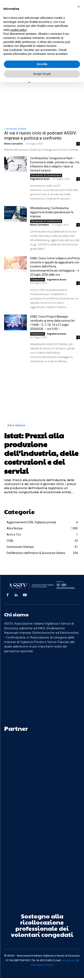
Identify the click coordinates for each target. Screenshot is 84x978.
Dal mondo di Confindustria (46, 175)
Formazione (37, 279)
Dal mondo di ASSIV (15, 128)
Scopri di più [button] (42, 74)
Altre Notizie (16, 425)
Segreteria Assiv (40, 178)
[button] (78, 6)
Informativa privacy (42, 964)
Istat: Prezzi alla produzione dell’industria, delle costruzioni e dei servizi (41, 453)
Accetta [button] (42, 64)
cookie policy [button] (18, 30)
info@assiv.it (69, 960)
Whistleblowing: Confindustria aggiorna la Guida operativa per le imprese (51, 212)
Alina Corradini (13, 143)
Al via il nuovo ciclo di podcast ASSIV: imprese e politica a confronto (40, 136)
